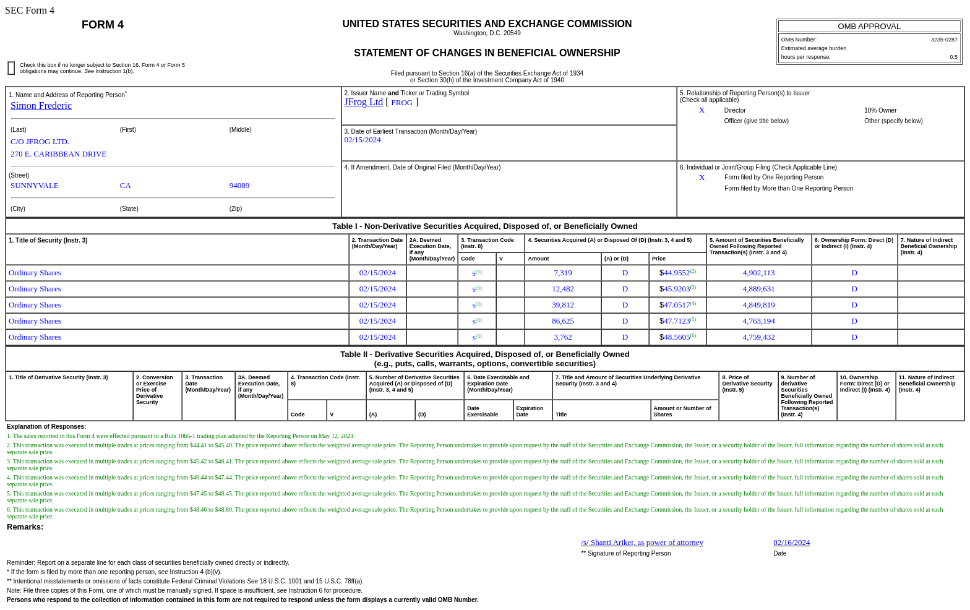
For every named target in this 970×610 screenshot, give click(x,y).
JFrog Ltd (364, 102)
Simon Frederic (41, 105)
